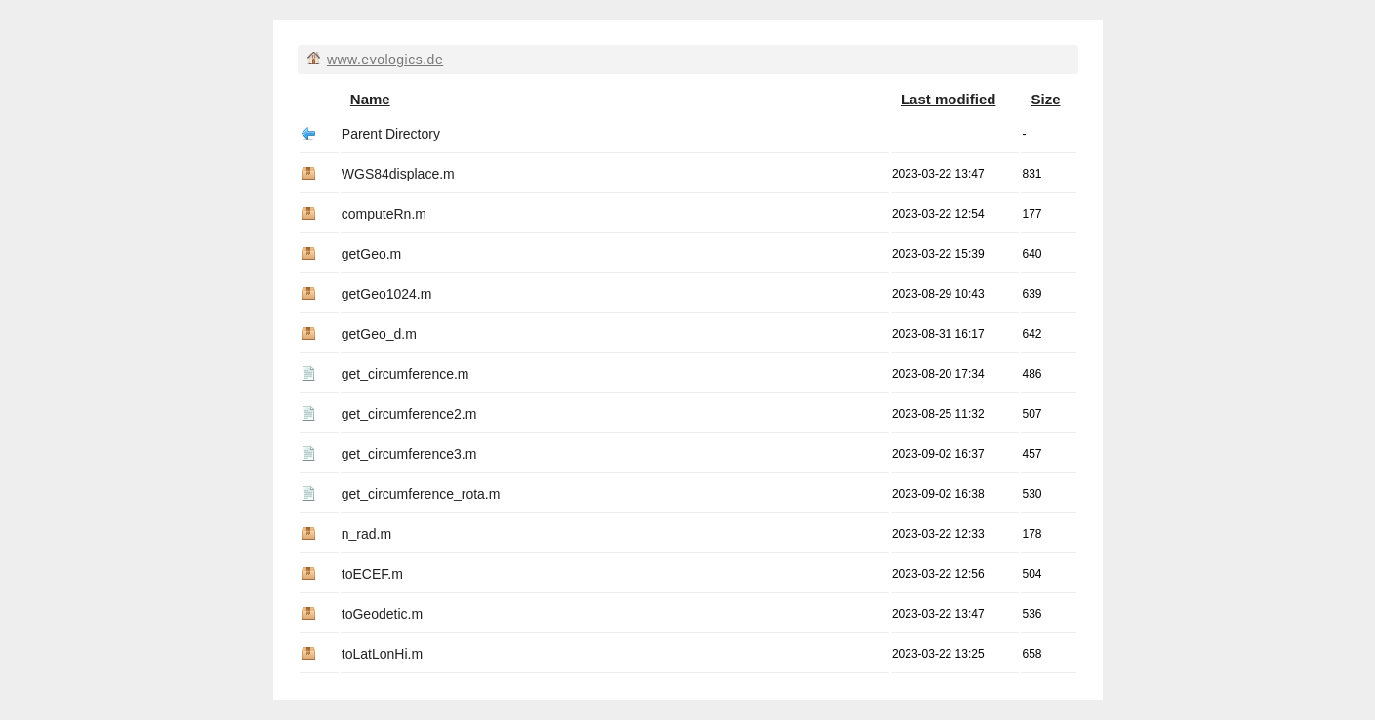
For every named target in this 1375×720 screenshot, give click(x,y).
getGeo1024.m (387, 293)
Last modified (948, 99)
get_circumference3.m (409, 453)
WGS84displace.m (398, 173)
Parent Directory (391, 133)
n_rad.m (366, 533)
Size (1045, 99)
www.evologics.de (385, 59)
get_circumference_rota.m (421, 493)
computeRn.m (384, 213)
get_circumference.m (405, 373)
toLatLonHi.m (382, 653)
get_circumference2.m (409, 413)
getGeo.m (371, 253)
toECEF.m (372, 573)
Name (370, 99)
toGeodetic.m (382, 613)
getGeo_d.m (379, 333)
